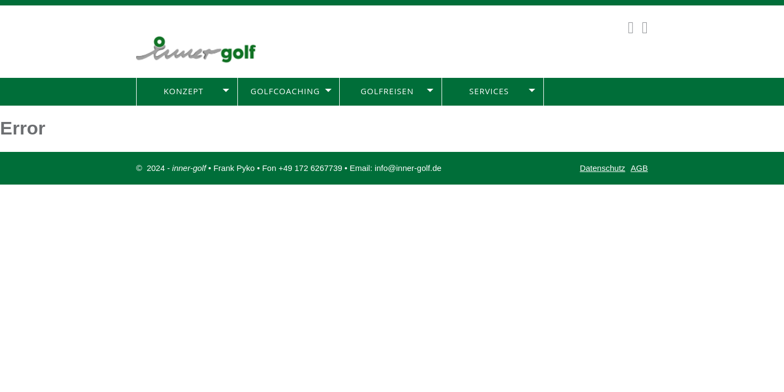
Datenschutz (602, 168)
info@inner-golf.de (408, 168)
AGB (639, 168)
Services (489, 90)
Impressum (628, 200)
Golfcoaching (285, 90)
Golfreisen (387, 90)
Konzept (183, 90)
